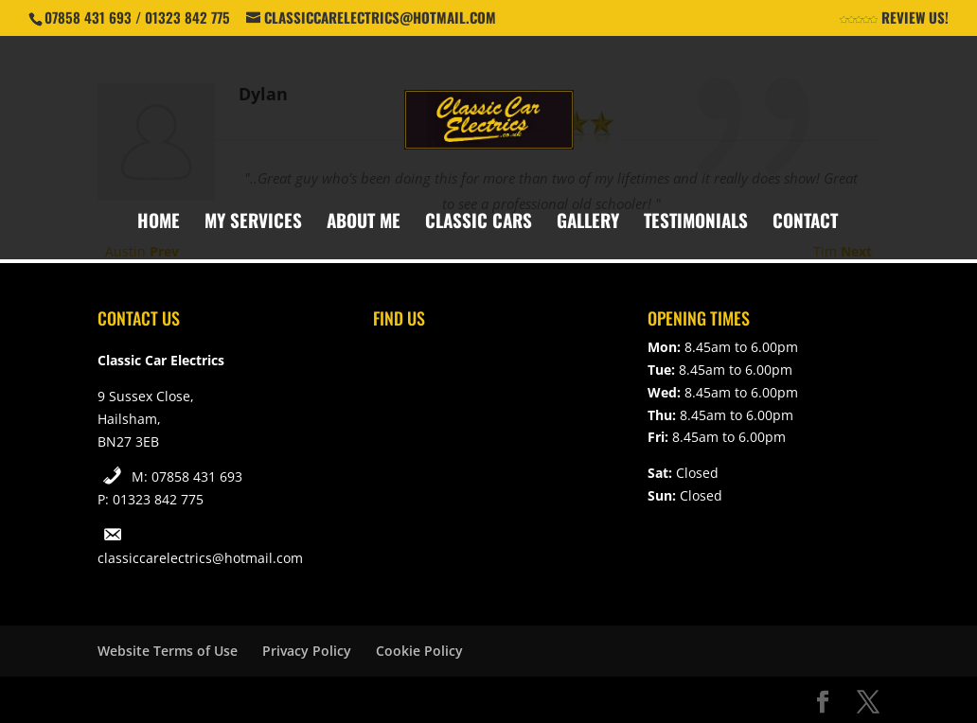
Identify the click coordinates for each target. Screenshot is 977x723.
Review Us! (894, 18)
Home (158, 223)
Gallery (588, 223)
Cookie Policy (419, 651)
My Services (253, 223)
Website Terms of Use (168, 651)
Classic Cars (478, 223)
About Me (363, 223)
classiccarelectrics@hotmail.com (200, 558)
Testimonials (696, 223)
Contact (805, 223)
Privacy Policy (306, 651)
